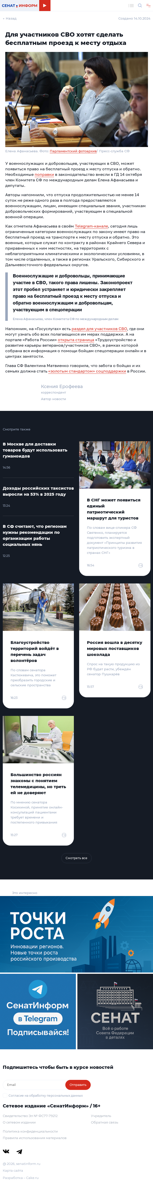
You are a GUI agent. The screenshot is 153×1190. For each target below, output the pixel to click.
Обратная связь (104, 1122)
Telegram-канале (91, 226)
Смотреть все (76, 858)
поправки (44, 174)
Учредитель (101, 1116)
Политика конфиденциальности (30, 1131)
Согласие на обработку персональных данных (46, 1095)
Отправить (78, 1085)
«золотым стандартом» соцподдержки (87, 371)
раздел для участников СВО (99, 328)
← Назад (10, 18)
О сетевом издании (19, 1122)
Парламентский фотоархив (73, 151)
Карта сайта (13, 1170)
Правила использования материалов (35, 1138)
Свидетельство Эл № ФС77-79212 (30, 1116)
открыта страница (76, 339)
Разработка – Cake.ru (21, 1178)
